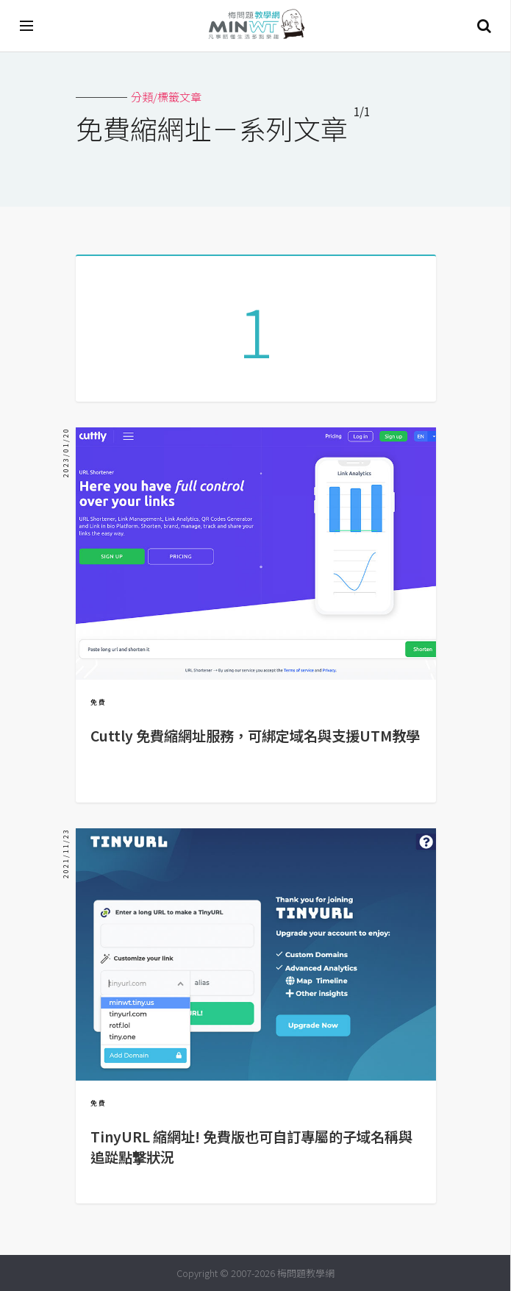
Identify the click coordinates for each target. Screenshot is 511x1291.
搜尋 (483, 25)
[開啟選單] (27, 25)
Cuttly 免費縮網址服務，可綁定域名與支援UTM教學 (255, 735)
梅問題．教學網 (255, 26)
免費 (98, 702)
